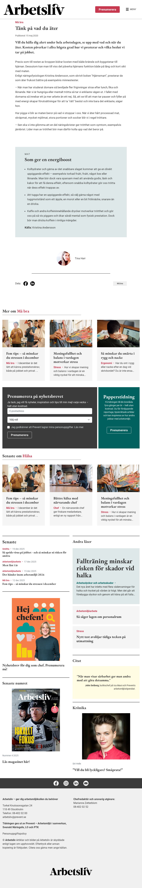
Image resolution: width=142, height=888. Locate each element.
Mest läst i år (10, 565)
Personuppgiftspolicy (15, 833)
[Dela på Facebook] (25, 283)
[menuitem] (37, 9)
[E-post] (85, 783)
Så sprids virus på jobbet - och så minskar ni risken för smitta (34, 554)
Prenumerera (107, 9)
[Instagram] (66, 783)
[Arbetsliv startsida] (71, 871)
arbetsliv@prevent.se (14, 817)
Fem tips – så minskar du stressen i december (29, 584)
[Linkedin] (76, 783)
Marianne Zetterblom (85, 803)
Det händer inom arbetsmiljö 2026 (23, 574)
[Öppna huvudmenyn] (131, 9)
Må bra (19, 22)
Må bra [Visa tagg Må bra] (120, 283)
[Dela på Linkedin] (32, 283)
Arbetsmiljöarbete (11, 561)
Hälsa (27, 456)
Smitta (6, 549)
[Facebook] (56, 783)
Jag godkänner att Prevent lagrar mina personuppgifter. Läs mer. (47, 427)
